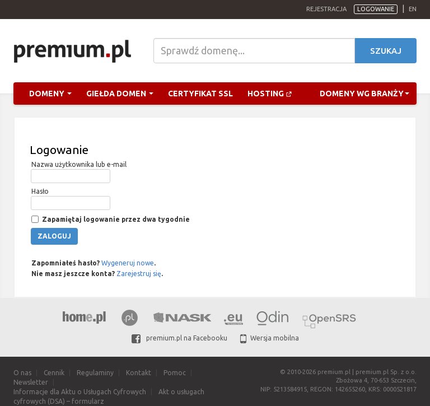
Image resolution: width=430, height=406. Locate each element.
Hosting (269, 93)
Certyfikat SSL (200, 93)
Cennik (54, 372)
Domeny (50, 93)
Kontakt (138, 372)
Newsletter (30, 382)
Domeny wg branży (364, 93)
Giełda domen (119, 93)
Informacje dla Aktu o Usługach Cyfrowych (79, 391)
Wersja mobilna (269, 338)
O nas (22, 372)
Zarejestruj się (138, 273)
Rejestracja (326, 9)
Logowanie (375, 9)
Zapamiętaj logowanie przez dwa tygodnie (115, 219)
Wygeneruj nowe (127, 263)
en (413, 9)
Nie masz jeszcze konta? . (96, 273)
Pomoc (174, 372)
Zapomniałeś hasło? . (93, 263)
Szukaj (385, 50)
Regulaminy (95, 372)
